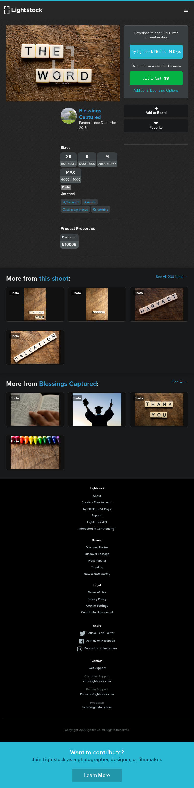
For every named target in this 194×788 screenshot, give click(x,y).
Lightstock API (97, 522)
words (90, 202)
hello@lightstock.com (97, 707)
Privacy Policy (97, 599)
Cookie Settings (97, 605)
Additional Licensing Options (156, 90)
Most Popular (97, 560)
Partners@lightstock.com (97, 694)
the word (71, 202)
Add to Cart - (156, 78)
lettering (100, 209)
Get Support (97, 668)
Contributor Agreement (97, 612)
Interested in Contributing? (97, 528)
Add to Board (156, 111)
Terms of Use (97, 592)
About (97, 496)
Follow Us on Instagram (100, 648)
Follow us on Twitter (100, 633)
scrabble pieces (75, 209)
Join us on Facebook (100, 640)
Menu (186, 10)
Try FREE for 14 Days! (97, 509)
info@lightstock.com (97, 681)
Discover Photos (97, 547)
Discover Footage (97, 554)
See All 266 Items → (172, 276)
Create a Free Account (97, 502)
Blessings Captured (90, 114)
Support (97, 515)
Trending (97, 567)
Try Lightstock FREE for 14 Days (156, 51)
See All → (180, 382)
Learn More (97, 775)
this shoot (54, 278)
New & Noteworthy (97, 574)
